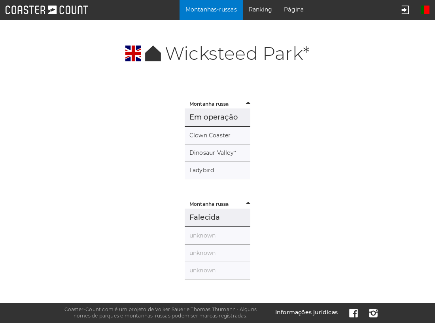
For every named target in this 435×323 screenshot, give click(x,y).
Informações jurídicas (306, 312)
